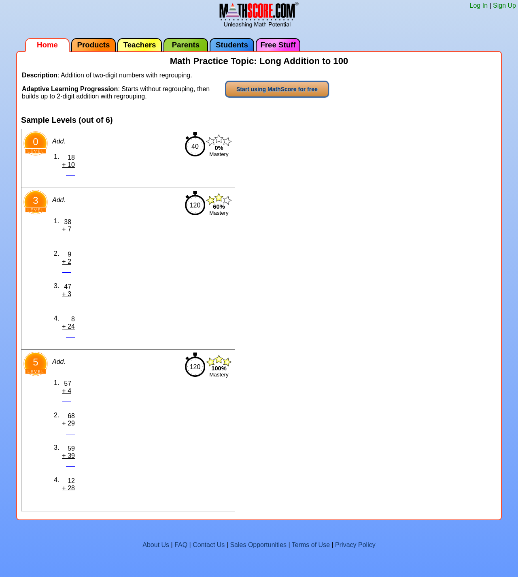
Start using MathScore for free (277, 89)
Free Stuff (277, 45)
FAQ (180, 544)
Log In (479, 5)
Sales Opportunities (258, 544)
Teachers (139, 45)
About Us (155, 544)
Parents (186, 45)
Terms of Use (311, 544)
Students (232, 45)
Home (47, 45)
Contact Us (209, 544)
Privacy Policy (355, 544)
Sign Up (504, 5)
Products (93, 45)
